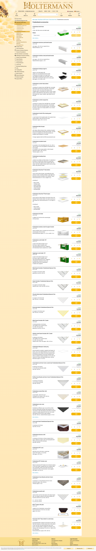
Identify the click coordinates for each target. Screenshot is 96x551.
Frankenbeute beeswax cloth (39, 434)
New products (54, 543)
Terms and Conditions (74, 540)
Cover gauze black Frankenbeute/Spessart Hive (43, 421)
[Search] (57, 14)
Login (61, 14)
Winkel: (34, 32)
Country (77, 11)
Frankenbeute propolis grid (38, 491)
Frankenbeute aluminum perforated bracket (42, 42)
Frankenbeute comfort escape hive (40, 99)
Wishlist (70, 14)
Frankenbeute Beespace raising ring (41, 346)
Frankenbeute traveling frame (39, 156)
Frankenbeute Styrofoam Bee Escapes (41, 193)
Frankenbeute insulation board (39, 141)
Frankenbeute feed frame (38, 26)
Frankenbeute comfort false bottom (40, 83)
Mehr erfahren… (36, 38)
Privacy (71, 543)
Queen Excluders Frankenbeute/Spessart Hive (43, 281)
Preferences (90, 548)
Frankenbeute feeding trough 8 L (40, 68)
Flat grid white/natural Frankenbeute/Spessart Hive (44, 294)
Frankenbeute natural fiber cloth (40, 391)
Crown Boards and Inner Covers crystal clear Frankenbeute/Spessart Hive (49, 362)
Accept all (68, 548)
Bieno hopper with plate (38, 504)
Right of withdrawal (74, 544)
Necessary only (79, 548)
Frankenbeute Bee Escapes (39, 126)
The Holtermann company (57, 540)
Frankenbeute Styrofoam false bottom (41, 169)
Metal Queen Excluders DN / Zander (40, 320)
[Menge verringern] (72, 32)
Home (16, 14)
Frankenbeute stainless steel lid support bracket (43, 226)
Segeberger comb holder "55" (39, 253)
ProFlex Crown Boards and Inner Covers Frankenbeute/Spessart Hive (48, 377)
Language (70, 11)
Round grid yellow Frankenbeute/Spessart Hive (43, 307)
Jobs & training (55, 544)
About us (26, 14)
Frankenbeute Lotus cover (38, 404)
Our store (53, 542)
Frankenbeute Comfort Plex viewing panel (42, 113)
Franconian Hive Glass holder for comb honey (43, 518)
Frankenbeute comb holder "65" (40, 240)
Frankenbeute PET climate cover (40, 461)
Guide (34, 14)
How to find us (35, 544)
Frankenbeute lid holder (38, 213)
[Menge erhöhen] (77, 32)
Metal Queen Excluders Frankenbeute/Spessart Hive (44, 268)
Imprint (71, 542)
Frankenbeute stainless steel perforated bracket (43, 55)
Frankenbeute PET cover (38, 447)
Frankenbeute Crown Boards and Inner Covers (43, 477)
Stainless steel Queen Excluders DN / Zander (42, 333)
